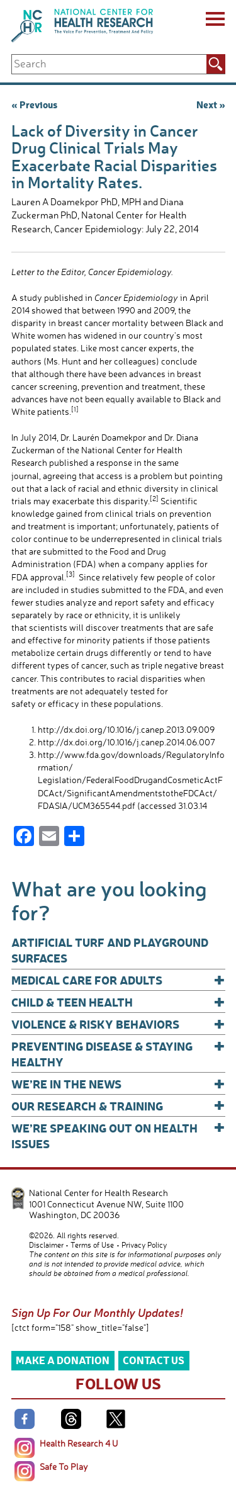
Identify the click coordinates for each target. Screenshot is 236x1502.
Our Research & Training (118, 1106)
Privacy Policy (144, 1245)
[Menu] (214, 21)
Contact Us (153, 1360)
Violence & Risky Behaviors (118, 1024)
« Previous (34, 104)
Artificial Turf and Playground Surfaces (109, 950)
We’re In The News (118, 1084)
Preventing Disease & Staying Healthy (118, 1053)
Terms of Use (92, 1245)
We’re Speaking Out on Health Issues (118, 1135)
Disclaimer (46, 1245)
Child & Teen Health (118, 1002)
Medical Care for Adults (118, 980)
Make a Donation (63, 1360)
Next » (210, 104)
